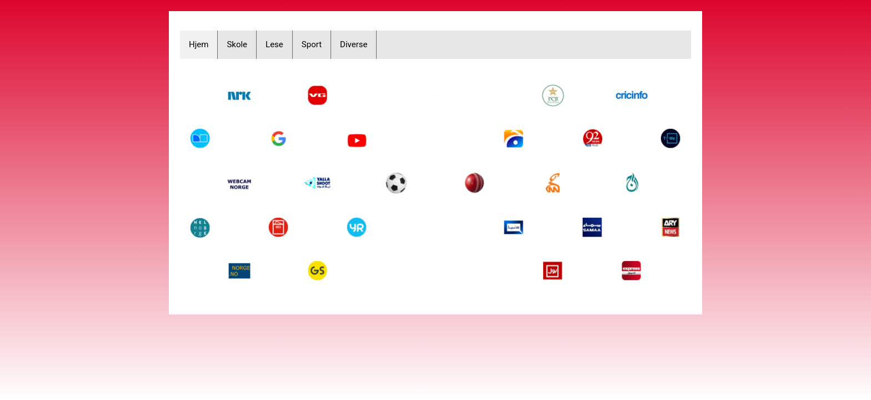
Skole (237, 44)
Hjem (198, 44)
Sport (312, 44)
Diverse (353, 44)
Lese (274, 44)
